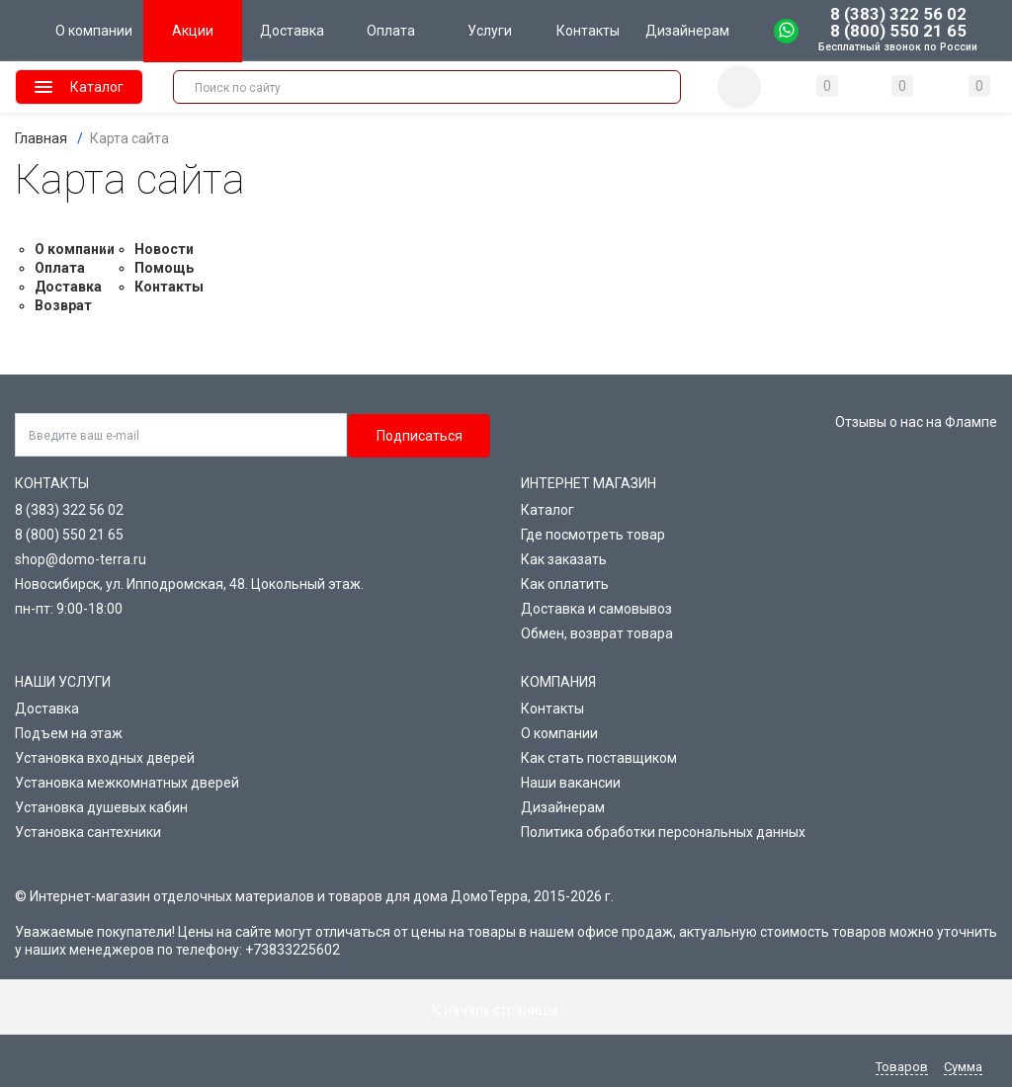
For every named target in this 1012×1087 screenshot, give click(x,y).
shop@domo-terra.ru (80, 559)
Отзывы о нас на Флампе (916, 422)
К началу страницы (506, 1010)
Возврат (63, 305)
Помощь (164, 268)
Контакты (169, 286)
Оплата (60, 268)
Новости (164, 249)
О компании (75, 249)
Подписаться (420, 436)
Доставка (68, 286)
